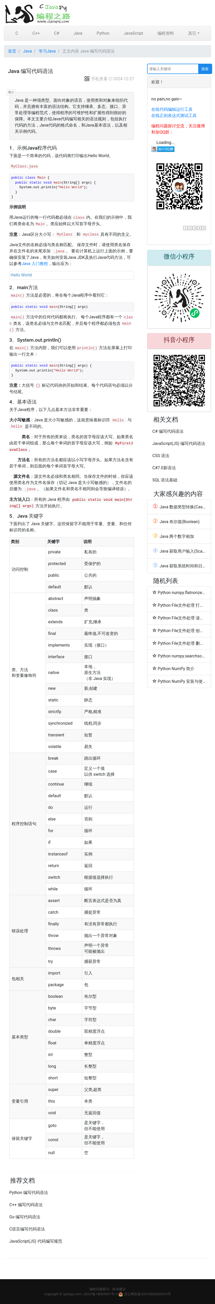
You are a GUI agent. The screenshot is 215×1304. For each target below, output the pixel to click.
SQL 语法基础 (164, 480)
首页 (12, 51)
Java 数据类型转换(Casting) (179, 507)
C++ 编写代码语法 (26, 1204)
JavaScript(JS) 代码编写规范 (35, 1241)
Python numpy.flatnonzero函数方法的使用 (179, 592)
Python (103, 33)
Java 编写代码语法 (30, 71)
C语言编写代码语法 (27, 1229)
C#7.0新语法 (164, 467)
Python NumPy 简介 (173, 668)
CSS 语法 (160, 455)
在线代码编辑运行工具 (172, 109)
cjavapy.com (72, 1294)
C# (56, 33)
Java (78, 33)
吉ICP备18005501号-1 (100, 1294)
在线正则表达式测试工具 (174, 115)
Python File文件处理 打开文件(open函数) (179, 605)
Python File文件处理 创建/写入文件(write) (179, 630)
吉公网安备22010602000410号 (147, 1294)
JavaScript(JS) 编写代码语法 (178, 443)
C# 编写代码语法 (167, 431)
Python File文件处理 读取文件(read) (179, 617)
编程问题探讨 (99, 1289)
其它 (192, 33)
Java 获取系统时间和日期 (179, 566)
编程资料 (165, 33)
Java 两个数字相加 (173, 536)
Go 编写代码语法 (24, 1216)
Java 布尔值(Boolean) (176, 521)
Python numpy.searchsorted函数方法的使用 (179, 655)
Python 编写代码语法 (28, 1192)
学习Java (47, 51)
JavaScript (133, 33)
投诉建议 (119, 1289)
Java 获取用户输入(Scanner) (179, 551)
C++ (36, 33)
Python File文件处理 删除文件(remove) (179, 643)
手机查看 (96, 79)
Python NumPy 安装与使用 (179, 681)
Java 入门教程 (35, 263)
